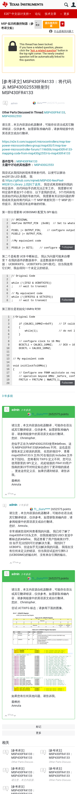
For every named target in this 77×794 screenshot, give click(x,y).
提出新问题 (62, 24)
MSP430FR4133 (54, 112)
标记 (38, 726)
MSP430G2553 (12, 116)
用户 (73, 4)
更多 (66, 13)
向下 (15, 495)
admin (14, 103)
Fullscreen (67, 247)
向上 (6, 495)
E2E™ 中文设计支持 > (17, 13)
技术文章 (50, 13)
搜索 (66, 4)
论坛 (38, 13)
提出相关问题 (51, 24)
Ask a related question (43, 50)
